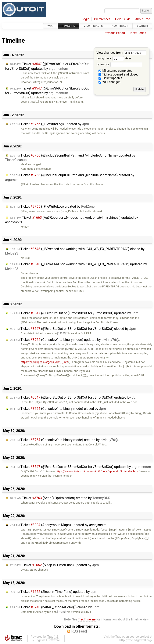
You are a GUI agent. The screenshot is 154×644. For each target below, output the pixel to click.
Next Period (138, 33)
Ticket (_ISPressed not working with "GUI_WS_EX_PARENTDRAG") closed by (74, 251)
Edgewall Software (47, 640)
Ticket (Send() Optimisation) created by (60, 498)
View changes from (121, 53)
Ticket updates (110, 78)
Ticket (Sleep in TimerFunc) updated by (54, 565)
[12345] (61, 333)
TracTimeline (87, 619)
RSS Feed (79, 631)
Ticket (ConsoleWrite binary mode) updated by (65, 340)
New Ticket (119, 25)
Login (85, 19)
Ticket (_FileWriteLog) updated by (49, 124)
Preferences (102, 19)
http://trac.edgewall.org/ (135, 640)
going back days (113, 58)
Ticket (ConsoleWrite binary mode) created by (65, 440)
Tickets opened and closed (119, 74)
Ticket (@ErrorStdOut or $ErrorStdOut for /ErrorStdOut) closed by (73, 329)
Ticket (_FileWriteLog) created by (52, 206)
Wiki (50, 25)
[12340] (61, 611)
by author (119, 64)
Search (142, 25)
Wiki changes (110, 82)
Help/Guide (122, 19)
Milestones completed (116, 71)
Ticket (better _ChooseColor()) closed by (54, 607)
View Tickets (93, 25)
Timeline (68, 25)
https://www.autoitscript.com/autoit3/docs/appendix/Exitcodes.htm (95, 471)
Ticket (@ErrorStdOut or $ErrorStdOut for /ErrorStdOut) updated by (47, 66)
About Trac (142, 19)
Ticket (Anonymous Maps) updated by (58, 525)
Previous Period (114, 33)
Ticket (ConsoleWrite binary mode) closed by (58, 409)
